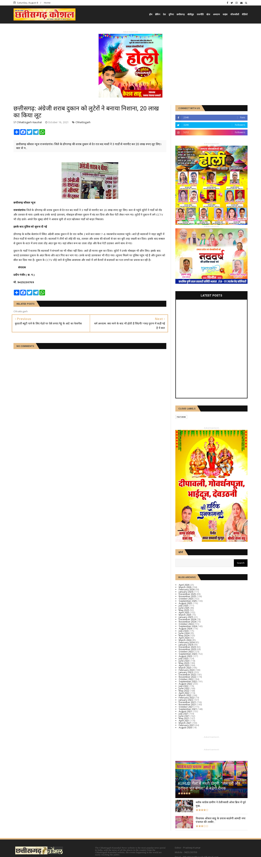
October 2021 (186, 706)
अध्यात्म (216, 14)
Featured (181, 417)
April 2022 (184, 693)
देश (164, 14)
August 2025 (185, 603)
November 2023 (187, 649)
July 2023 (183, 658)
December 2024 (187, 619)
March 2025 (185, 614)
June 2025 (184, 607)
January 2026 (186, 591)
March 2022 (185, 695)
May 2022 (184, 690)
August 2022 (185, 683)
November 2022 (187, 676)
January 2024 (186, 644)
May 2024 (184, 635)
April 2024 (184, 637)
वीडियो (245, 14)
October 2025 (186, 598)
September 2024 (188, 626)
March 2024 (185, 640)
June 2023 (184, 660)
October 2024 (186, 623)
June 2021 (184, 716)
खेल (208, 14)
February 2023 (187, 670)
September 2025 (188, 600)
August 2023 (185, 656)
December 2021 (187, 702)
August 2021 (185, 711)
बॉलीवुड (190, 14)
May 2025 (184, 610)
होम (150, 14)
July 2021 (183, 713)
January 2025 (186, 617)
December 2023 (187, 647)
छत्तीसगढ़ (181, 14)
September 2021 (188, 709)
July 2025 (183, 605)
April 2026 (184, 584)
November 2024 (187, 621)
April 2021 (184, 720)
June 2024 (184, 633)
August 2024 (185, 628)
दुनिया (171, 14)
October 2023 (186, 651)
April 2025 (184, 612)
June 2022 (184, 688)
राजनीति (200, 14)
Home (47, 2)
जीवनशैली (234, 14)
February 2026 (187, 589)
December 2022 (187, 674)
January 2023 (186, 672)
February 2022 (187, 697)
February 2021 (187, 725)
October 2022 (186, 679)
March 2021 (185, 722)
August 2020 (185, 727)
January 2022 (186, 699)
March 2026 (185, 587)
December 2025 (187, 594)
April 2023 (184, 665)
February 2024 (187, 642)
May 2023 (184, 663)
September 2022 (188, 681)
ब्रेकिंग (157, 14)
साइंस (225, 14)
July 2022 (183, 686)
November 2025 (187, 596)
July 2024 (183, 630)
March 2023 (185, 667)
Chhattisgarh (83, 122)
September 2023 (188, 653)
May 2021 (184, 718)
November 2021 (187, 704)
